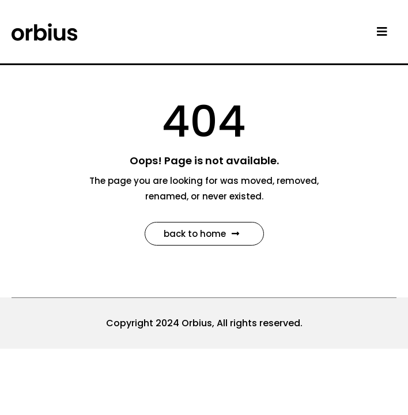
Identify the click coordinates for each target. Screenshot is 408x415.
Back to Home (201, 234)
